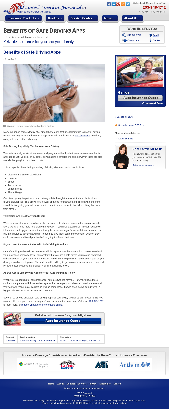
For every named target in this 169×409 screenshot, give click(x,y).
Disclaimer (105, 383)
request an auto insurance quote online (41, 304)
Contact (71, 383)
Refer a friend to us (147, 149)
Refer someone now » (143, 165)
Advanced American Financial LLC (88, 388)
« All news (10, 340)
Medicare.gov (63, 403)
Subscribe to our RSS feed (131, 125)
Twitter (127, 4)
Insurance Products (24, 18)
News (123, 4)
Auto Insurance (125, 138)
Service (82, 383)
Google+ (118, 4)
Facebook (108, 4)
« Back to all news (124, 117)
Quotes (55, 18)
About (60, 383)
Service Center (84, 18)
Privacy (92, 383)
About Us (133, 18)
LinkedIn (113, 4)
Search (117, 383)
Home (51, 383)
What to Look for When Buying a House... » (80, 340)
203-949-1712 (96, 301)
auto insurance (82, 135)
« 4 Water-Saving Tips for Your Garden (37, 340)
